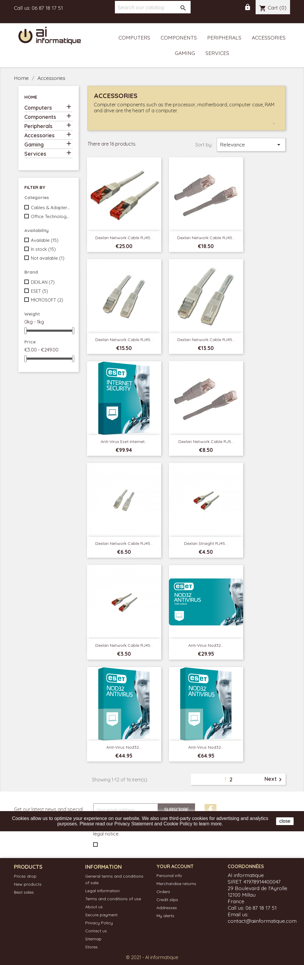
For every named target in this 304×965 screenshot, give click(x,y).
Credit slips (167, 899)
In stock (43, 249)
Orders (163, 891)
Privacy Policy (99, 922)
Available (44, 240)
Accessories (269, 37)
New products (28, 884)
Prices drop (25, 876)
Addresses (166, 907)
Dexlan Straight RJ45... (206, 543)
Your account (175, 866)
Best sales (24, 892)
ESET (39, 291)
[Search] (153, 7)
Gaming (185, 53)
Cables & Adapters (50, 207)
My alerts (165, 915)
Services (217, 53)
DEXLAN (43, 282)
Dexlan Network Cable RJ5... (206, 441)
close (284, 821)
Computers (134, 37)
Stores (91, 947)
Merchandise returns (176, 883)
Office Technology (50, 216)
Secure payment (101, 914)
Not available (47, 258)
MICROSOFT (47, 300)
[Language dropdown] (25, 19)
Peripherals (224, 37)
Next (274, 779)
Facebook (210, 810)
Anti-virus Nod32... (206, 645)
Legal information (102, 890)
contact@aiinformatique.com (262, 920)
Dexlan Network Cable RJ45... (124, 237)
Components (179, 37)
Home (30, 97)
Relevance (251, 144)
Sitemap (93, 939)
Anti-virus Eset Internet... (124, 441)
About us (94, 906)
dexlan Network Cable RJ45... (206, 339)
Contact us (96, 931)
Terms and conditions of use (113, 898)
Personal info (169, 875)
